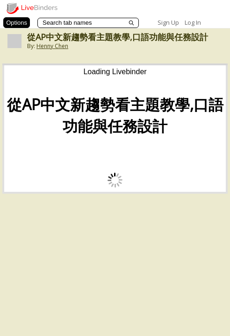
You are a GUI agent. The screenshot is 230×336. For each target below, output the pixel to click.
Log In (193, 22)
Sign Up (168, 22)
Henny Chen (52, 46)
